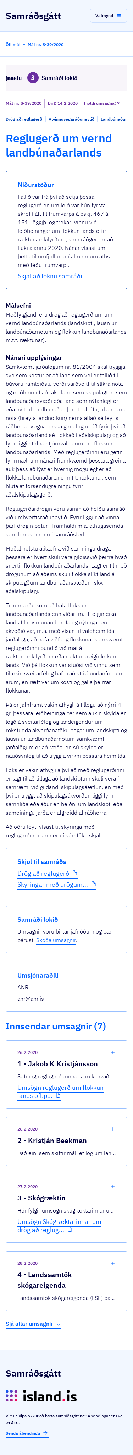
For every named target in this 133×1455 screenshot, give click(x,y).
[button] (108, 16)
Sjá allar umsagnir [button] (33, 1324)
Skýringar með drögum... (52, 884)
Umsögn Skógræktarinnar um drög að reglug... (59, 1226)
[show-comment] (113, 1052)
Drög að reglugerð (43, 873)
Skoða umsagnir (56, 939)
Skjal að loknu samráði (50, 276)
